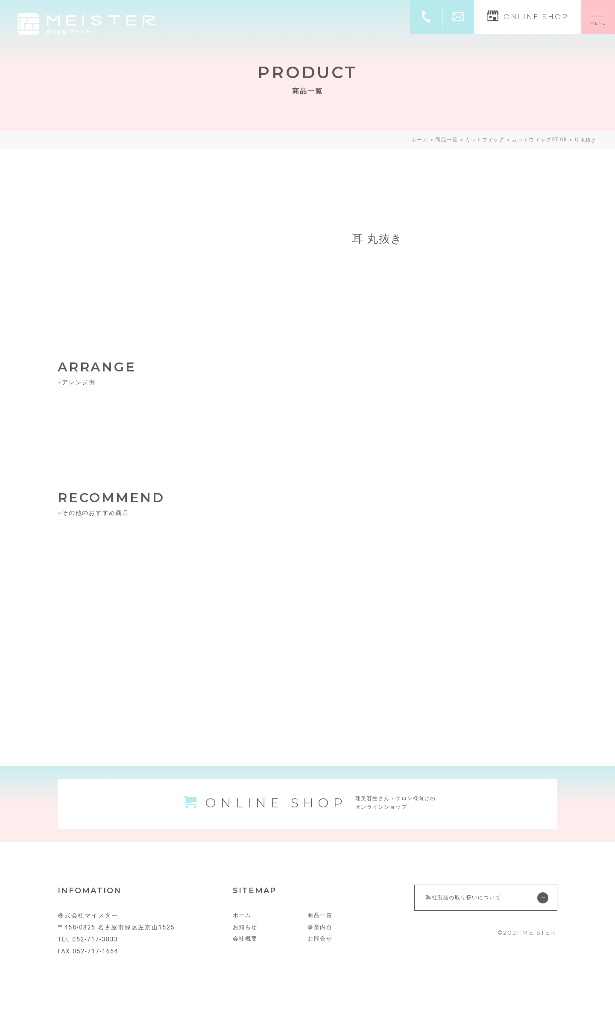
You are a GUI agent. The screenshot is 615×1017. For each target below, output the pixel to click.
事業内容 (321, 935)
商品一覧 (321, 924)
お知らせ (246, 935)
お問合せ (321, 947)
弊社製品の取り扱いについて (468, 906)
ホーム (243, 924)
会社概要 (246, 947)
